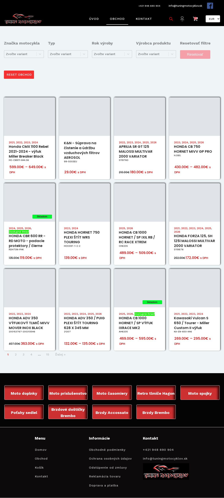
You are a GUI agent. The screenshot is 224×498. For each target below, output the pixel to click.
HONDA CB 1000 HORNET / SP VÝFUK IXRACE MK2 (136, 320)
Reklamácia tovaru (105, 474)
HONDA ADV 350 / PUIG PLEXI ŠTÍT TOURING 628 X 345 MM (84, 320)
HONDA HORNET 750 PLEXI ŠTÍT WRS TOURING (82, 234)
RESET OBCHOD (19, 72)
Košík (39, 465)
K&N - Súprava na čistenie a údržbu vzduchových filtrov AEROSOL (82, 148)
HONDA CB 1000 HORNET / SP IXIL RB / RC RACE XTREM (137, 234)
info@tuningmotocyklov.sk (184, 5)
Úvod (94, 17)
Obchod (116, 17)
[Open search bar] (171, 17)
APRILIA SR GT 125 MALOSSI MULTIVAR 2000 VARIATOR (135, 149)
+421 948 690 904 (147, 5)
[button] (183, 17)
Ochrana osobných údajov (110, 456)
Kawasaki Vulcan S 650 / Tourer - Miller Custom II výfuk (191, 320)
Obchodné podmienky (107, 447)
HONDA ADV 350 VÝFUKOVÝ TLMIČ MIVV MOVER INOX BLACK (29, 320)
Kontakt (143, 17)
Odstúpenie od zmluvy (108, 465)
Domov (41, 447)
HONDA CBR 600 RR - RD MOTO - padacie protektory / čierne (27, 238)
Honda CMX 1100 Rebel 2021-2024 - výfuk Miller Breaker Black (28, 149)
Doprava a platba (103, 483)
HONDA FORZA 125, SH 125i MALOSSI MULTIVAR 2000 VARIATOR (194, 238)
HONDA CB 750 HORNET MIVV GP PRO (193, 146)
